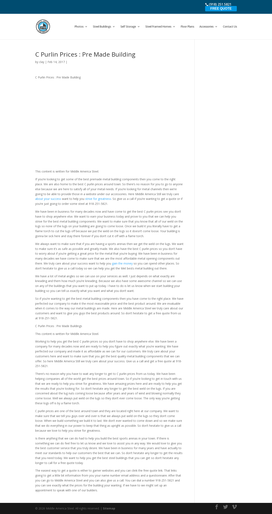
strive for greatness (97, 199)
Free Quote (221, 8)
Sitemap (109, 508)
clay (41, 62)
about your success (48, 199)
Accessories (206, 26)
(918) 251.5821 (220, 4)
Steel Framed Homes (158, 26)
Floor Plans (187, 26)
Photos (78, 26)
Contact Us (230, 26)
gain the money (122, 263)
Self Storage (128, 26)
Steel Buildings (102, 26)
